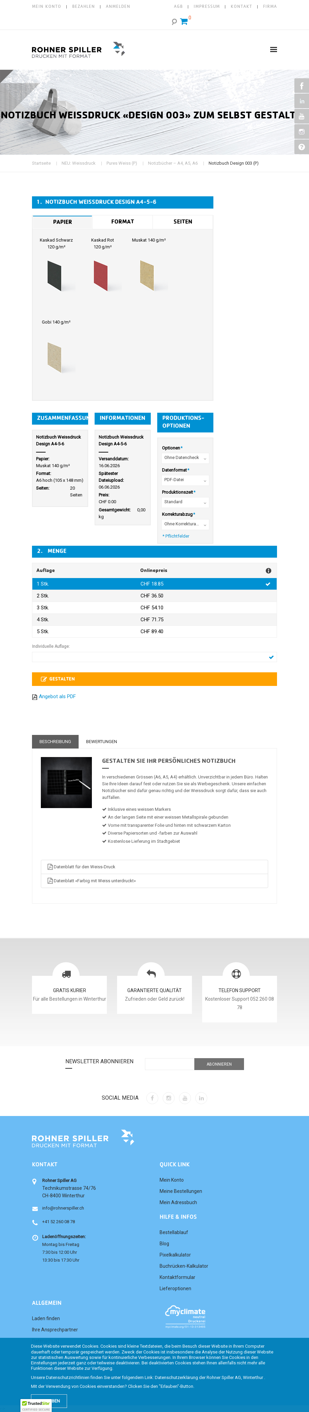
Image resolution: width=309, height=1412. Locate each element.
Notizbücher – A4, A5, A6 (173, 163)
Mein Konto (46, 6)
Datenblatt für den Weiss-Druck (80, 866)
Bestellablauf (174, 1232)
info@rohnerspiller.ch (63, 1208)
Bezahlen (83, 6)
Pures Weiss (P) (122, 163)
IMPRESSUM (207, 6)
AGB (178, 6)
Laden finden (46, 1318)
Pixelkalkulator (175, 1255)
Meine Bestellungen (181, 1191)
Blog (164, 1243)
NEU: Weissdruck (79, 163)
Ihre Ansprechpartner (55, 1329)
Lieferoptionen (175, 1288)
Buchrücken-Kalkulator (184, 1266)
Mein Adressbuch (178, 1202)
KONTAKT (241, 6)
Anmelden (118, 6)
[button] (36, 1405)
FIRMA (270, 6)
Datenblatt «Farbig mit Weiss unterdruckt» (91, 880)
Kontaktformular (177, 1277)
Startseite (41, 163)
